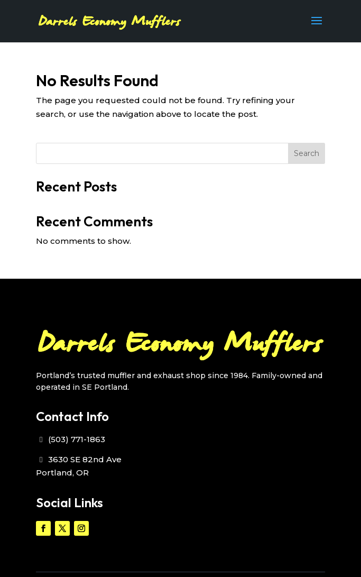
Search (306, 153)
